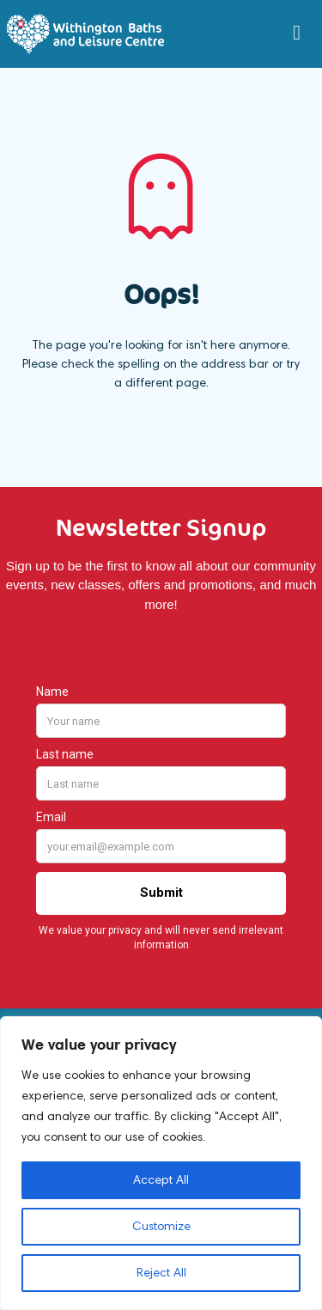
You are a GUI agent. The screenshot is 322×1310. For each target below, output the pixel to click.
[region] (161, 1163)
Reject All (161, 1272)
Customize (161, 1226)
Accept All (161, 1180)
